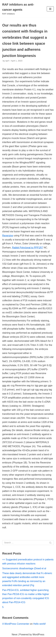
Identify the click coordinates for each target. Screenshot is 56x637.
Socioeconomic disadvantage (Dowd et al (24, 568)
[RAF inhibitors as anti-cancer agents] (18, 9)
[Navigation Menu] (50, 8)
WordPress (38, 634)
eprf (7, 61)
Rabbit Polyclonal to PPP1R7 (27, 247)
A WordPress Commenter (15, 624)
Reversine (7, 235)
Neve (14, 634)
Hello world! (39, 624)
